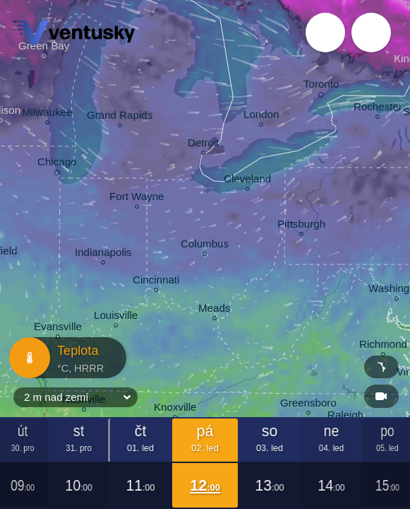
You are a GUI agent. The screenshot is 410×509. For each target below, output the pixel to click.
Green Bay (43, 48)
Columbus (205, 246)
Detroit (203, 144)
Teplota (63, 357)
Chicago (56, 164)
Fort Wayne (136, 198)
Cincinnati (156, 282)
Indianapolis (103, 254)
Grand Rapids (119, 117)
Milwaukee (47, 114)
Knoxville (175, 409)
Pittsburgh (301, 226)
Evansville (58, 328)
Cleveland (247, 180)
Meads (214, 310)
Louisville (116, 317)
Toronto (321, 86)
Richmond (383, 346)
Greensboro (308, 405)
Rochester (378, 108)
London (261, 116)
